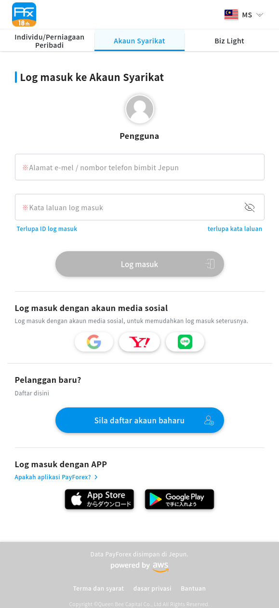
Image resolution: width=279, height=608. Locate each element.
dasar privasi (152, 588)
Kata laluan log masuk (66, 207)
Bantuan (193, 588)
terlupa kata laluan (235, 228)
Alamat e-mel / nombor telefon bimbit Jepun (104, 167)
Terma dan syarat (98, 588)
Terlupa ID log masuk (47, 228)
